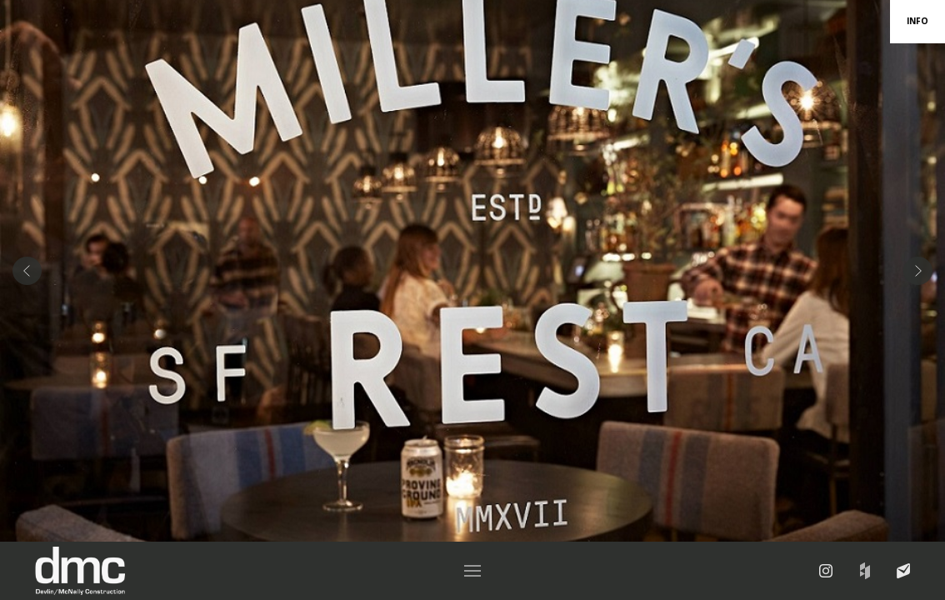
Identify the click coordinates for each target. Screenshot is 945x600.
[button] (472, 571)
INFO (917, 21)
